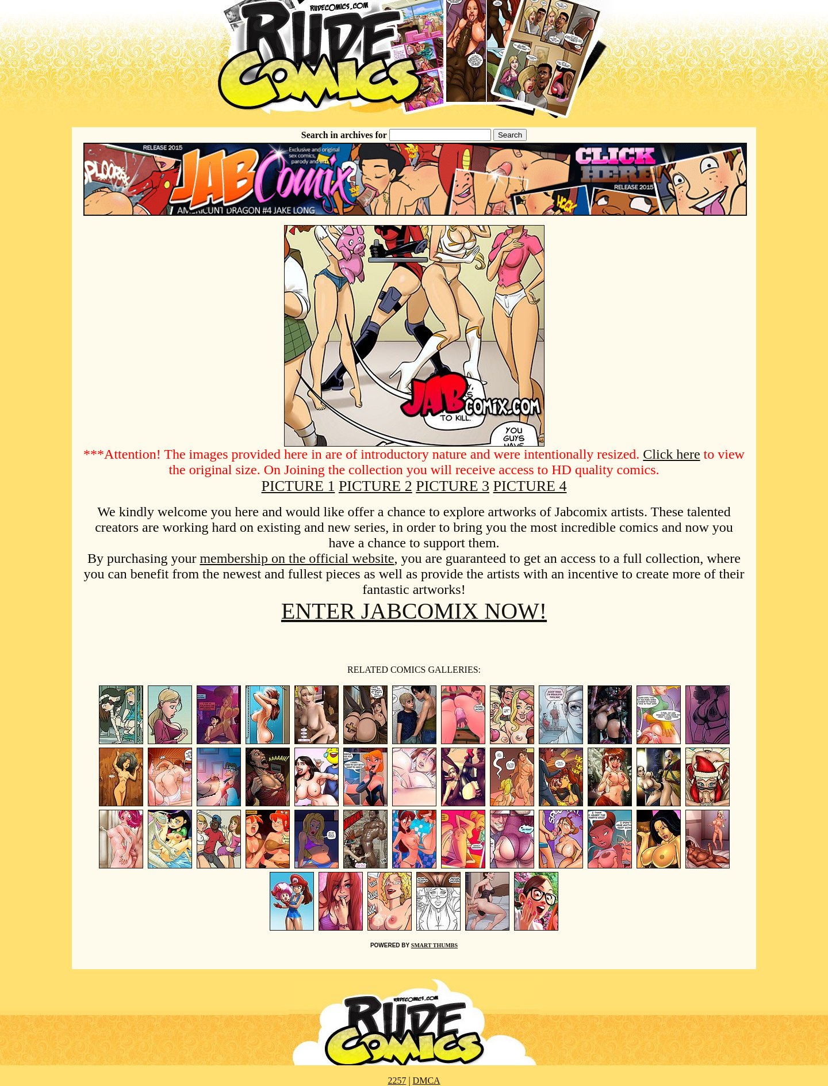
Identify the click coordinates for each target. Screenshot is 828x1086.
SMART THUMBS (434, 945)
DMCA (426, 1080)
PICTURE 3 (452, 486)
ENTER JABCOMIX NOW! (414, 611)
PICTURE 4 (530, 486)
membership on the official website (297, 558)
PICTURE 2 (375, 486)
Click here (671, 454)
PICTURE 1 (298, 486)
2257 (397, 1080)
